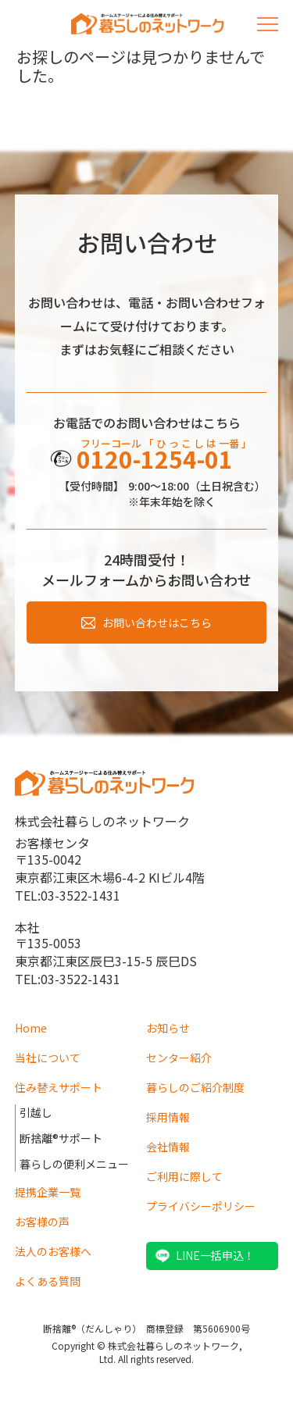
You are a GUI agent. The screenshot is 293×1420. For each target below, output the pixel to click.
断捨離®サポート (61, 1138)
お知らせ (168, 1028)
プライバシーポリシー (200, 1206)
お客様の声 (42, 1221)
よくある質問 (47, 1281)
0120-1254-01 (155, 458)
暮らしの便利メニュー (74, 1164)
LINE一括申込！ (215, 1255)
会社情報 (168, 1146)
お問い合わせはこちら (157, 622)
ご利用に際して (184, 1176)
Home (31, 1028)
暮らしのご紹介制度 (195, 1087)
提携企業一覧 (47, 1192)
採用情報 (168, 1117)
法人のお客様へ (53, 1251)
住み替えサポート (58, 1087)
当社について (47, 1057)
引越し (36, 1112)
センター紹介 (179, 1057)
